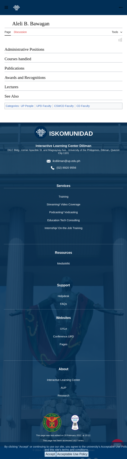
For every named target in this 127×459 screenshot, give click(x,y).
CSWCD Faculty (64, 105)
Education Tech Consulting (63, 220)
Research (63, 395)
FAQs (63, 303)
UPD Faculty (43, 105)
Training (63, 196)
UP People (27, 105)
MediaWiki (63, 263)
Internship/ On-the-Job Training (63, 228)
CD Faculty (83, 105)
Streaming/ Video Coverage (63, 204)
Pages (64, 344)
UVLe (63, 328)
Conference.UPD (63, 336)
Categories (12, 105)
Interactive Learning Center (63, 379)
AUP (63, 387)
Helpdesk (63, 296)
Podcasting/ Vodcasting (63, 212)
